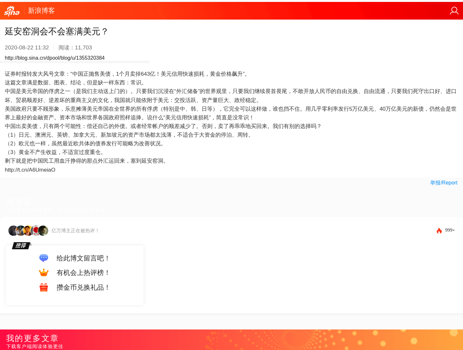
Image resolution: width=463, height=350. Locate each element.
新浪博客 (41, 10)
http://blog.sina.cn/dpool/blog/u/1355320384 (54, 58)
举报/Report (443, 182)
